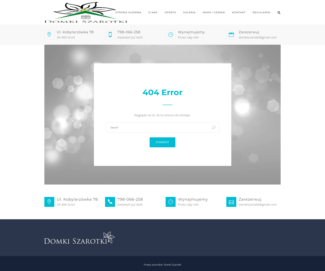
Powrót (162, 142)
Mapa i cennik (214, 12)
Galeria (189, 12)
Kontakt (239, 12)
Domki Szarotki (172, 264)
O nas (153, 12)
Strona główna (128, 12)
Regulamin (261, 12)
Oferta (170, 12)
